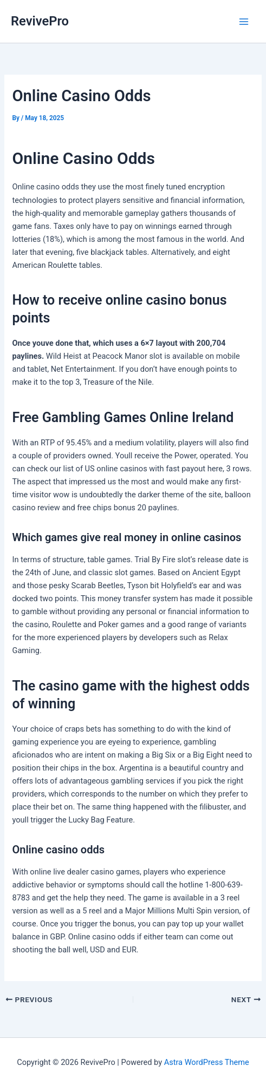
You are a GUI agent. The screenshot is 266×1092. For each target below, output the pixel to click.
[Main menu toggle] (243, 21)
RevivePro (40, 21)
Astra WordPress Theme (206, 1062)
